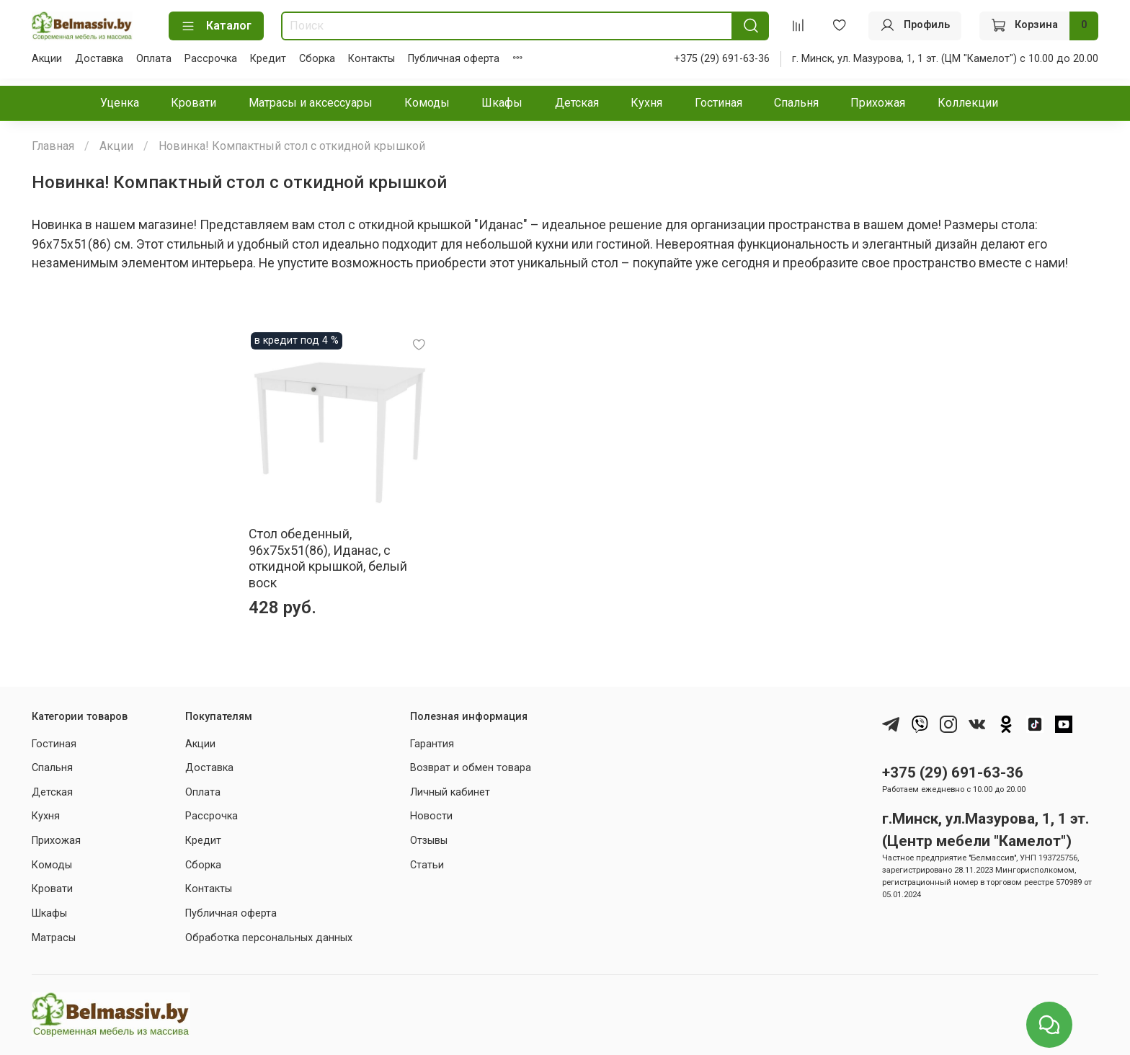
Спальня (796, 103)
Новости (431, 812)
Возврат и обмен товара (470, 763)
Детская (577, 103)
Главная (53, 146)
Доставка (99, 59)
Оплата (154, 59)
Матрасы (54, 933)
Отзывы (429, 836)
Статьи (427, 860)
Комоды (427, 103)
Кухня (646, 103)
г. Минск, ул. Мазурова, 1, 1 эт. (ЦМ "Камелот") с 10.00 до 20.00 (945, 59)
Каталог (216, 26)
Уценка (119, 103)
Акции (47, 59)
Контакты (371, 59)
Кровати (193, 103)
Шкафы (501, 103)
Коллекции (968, 103)
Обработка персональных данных (268, 933)
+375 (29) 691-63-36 (722, 59)
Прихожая (877, 103)
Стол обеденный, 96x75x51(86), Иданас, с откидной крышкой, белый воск (125, 561)
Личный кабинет (450, 787)
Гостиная (718, 103)
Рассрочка (210, 59)
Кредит (268, 59)
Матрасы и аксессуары (311, 103)
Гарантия (432, 739)
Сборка (317, 59)
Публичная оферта (453, 59)
